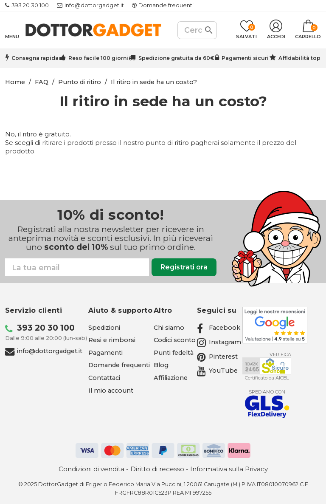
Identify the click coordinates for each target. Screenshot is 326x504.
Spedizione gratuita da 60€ (176, 58)
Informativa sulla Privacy (229, 469)
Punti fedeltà (174, 353)
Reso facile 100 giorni (98, 58)
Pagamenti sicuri (245, 58)
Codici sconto (175, 340)
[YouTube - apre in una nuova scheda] (217, 370)
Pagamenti (105, 353)
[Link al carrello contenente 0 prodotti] (308, 30)
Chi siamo (169, 327)
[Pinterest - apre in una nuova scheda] (217, 356)
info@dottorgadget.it (94, 5)
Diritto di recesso (157, 469)
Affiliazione (171, 378)
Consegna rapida (35, 58)
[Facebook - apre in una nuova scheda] (218, 327)
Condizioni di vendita (91, 469)
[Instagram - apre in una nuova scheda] (219, 342)
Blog (161, 365)
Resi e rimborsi (111, 340)
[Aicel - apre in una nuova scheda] (266, 365)
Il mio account (110, 390)
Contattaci (104, 378)
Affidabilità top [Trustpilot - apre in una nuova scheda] (299, 58)
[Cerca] (197, 30)
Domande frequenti (166, 5)
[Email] (77, 267)
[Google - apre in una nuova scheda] (274, 325)
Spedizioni (104, 327)
